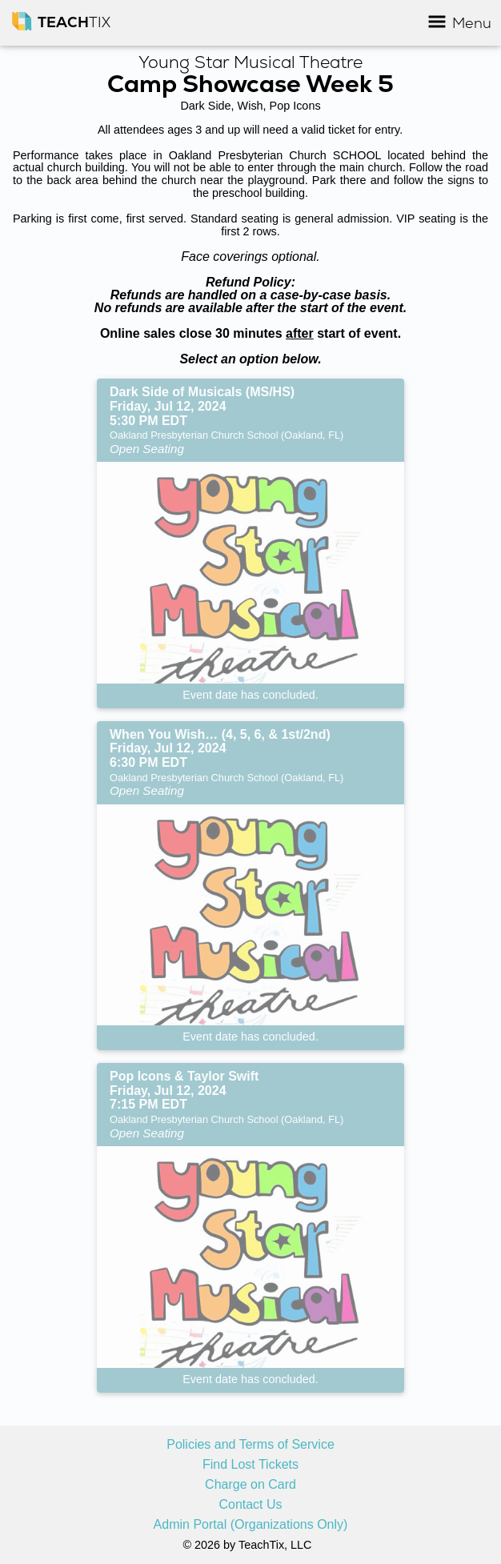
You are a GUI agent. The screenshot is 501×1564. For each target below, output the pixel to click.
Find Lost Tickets (250, 1464)
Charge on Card (250, 1484)
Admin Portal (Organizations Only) (251, 1524)
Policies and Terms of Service (250, 1444)
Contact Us (250, 1504)
